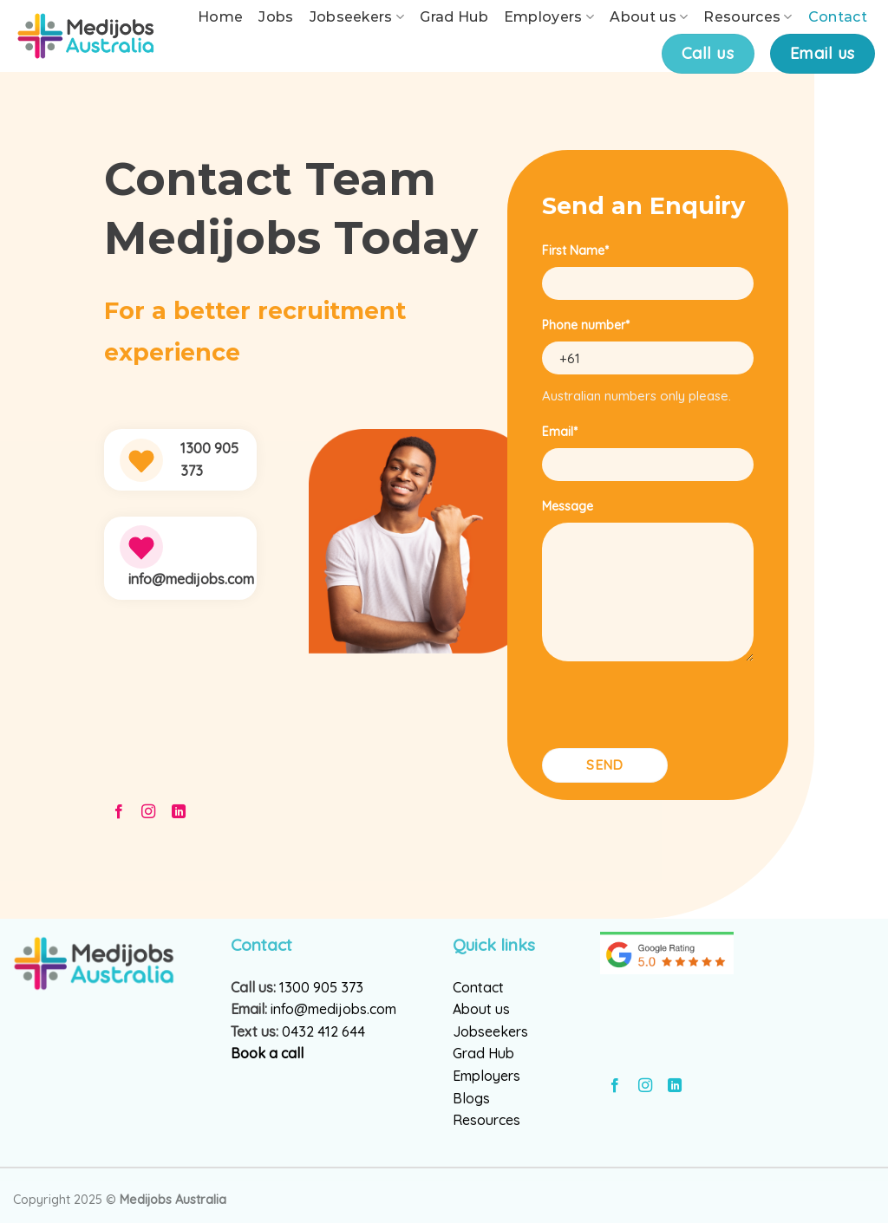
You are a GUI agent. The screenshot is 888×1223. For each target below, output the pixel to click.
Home (220, 17)
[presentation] (674, 709)
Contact (837, 17)
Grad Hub (454, 17)
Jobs (275, 17)
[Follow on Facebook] (119, 812)
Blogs (471, 1098)
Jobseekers (357, 17)
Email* (560, 431)
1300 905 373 (321, 987)
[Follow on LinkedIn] (179, 812)
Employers (549, 17)
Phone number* (586, 325)
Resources (747, 17)
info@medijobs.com (333, 1009)
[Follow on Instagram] (148, 812)
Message (567, 506)
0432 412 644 (323, 1031)
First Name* (575, 250)
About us (649, 17)
